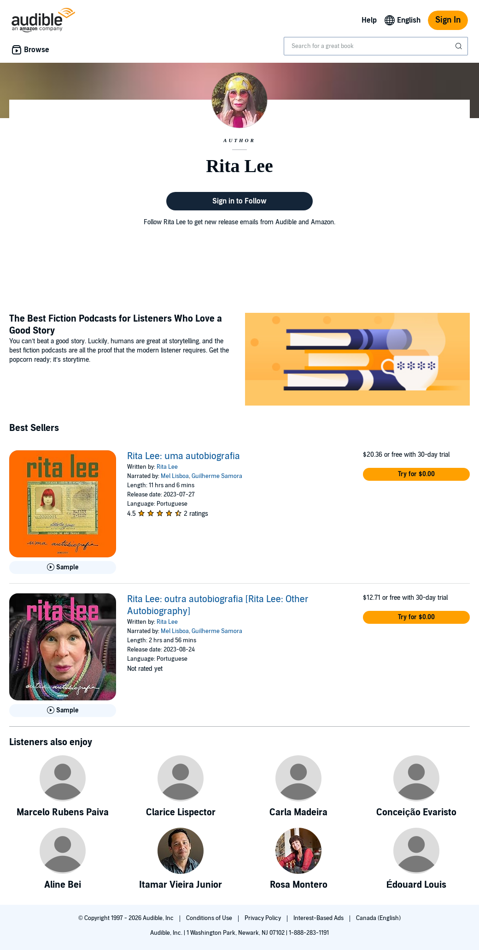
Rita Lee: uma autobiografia (183, 456)
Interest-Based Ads (319, 918)
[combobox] (376, 46)
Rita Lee (167, 467)
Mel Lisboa (175, 476)
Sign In (448, 20)
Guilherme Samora (217, 476)
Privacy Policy (263, 918)
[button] (416, 474)
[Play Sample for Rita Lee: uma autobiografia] (62, 567)
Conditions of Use (210, 918)
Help (369, 20)
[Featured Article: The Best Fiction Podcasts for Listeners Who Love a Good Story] (357, 360)
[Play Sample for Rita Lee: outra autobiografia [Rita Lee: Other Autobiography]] (62, 710)
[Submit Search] (459, 46)
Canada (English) (378, 918)
